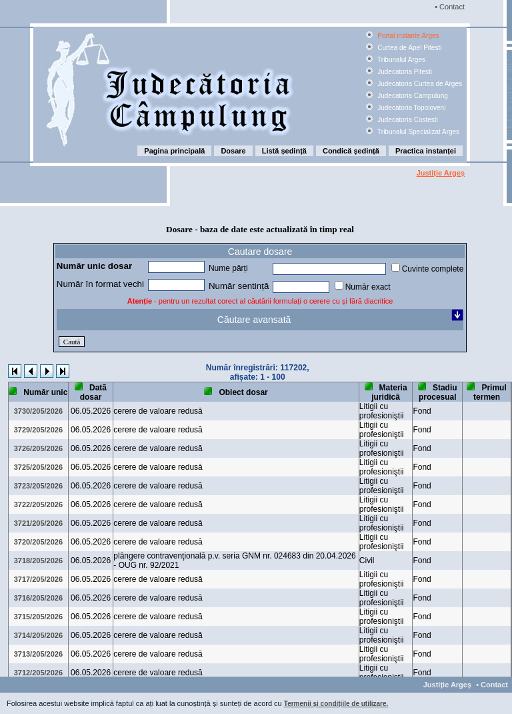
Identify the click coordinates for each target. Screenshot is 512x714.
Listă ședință (284, 151)
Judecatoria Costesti (406, 119)
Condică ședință (351, 151)
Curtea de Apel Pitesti (408, 47)
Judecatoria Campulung (411, 95)
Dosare (233, 151)
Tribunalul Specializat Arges (417, 131)
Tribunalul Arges (400, 59)
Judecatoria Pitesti (403, 71)
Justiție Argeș (441, 173)
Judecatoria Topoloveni (410, 107)
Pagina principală (174, 151)
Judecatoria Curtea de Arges (418, 83)
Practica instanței (425, 151)
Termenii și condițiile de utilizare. (336, 703)
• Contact (449, 7)
